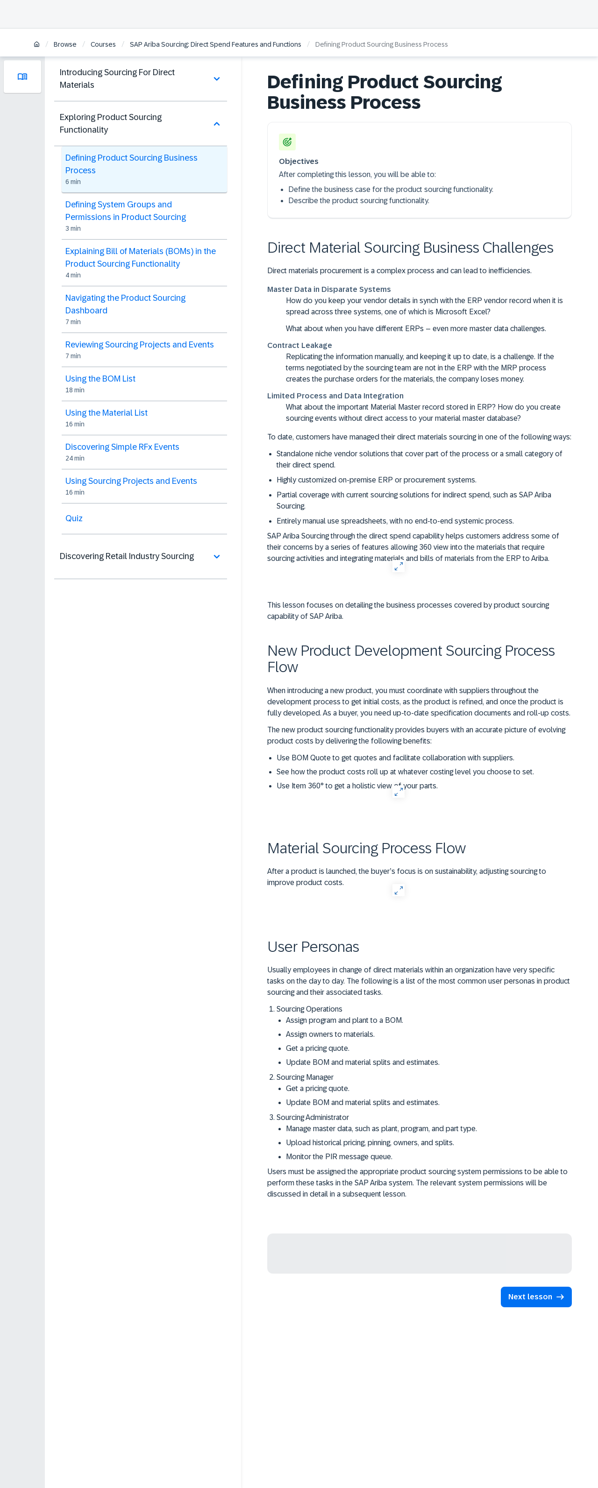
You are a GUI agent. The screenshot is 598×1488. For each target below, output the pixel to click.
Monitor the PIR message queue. (339, 1157)
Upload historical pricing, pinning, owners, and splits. (370, 1143)
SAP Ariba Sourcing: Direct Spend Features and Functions (215, 44)
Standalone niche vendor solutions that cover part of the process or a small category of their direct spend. (419, 459)
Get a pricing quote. (317, 1048)
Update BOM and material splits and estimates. (363, 1062)
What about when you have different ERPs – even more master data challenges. (416, 329)
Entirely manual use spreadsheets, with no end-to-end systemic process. (395, 521)
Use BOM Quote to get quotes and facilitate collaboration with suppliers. (395, 758)
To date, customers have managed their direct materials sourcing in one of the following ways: (419, 437)
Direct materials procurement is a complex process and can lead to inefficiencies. (399, 271)
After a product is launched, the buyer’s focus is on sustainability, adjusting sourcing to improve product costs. (406, 876)
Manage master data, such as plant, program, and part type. (381, 1129)
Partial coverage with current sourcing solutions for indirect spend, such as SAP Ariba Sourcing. (414, 500)
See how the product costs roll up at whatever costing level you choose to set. (405, 772)
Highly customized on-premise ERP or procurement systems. (377, 480)
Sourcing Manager (424, 1090)
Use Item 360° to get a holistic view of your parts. (357, 786)
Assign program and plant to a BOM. (344, 1020)
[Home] (37, 45)
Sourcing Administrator (424, 1137)
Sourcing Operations (424, 1036)
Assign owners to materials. (330, 1034)
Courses (103, 44)
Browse (65, 44)
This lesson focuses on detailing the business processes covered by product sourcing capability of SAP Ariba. (408, 610)
